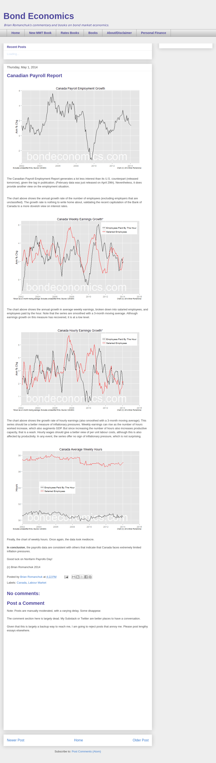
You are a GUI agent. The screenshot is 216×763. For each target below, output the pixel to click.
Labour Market (37, 582)
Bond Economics (38, 16)
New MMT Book (40, 33)
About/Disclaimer (119, 33)
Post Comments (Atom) (86, 751)
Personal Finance (153, 33)
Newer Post (15, 740)
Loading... (13, 54)
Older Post (141, 740)
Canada (22, 582)
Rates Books (70, 33)
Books (93, 33)
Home (15, 33)
